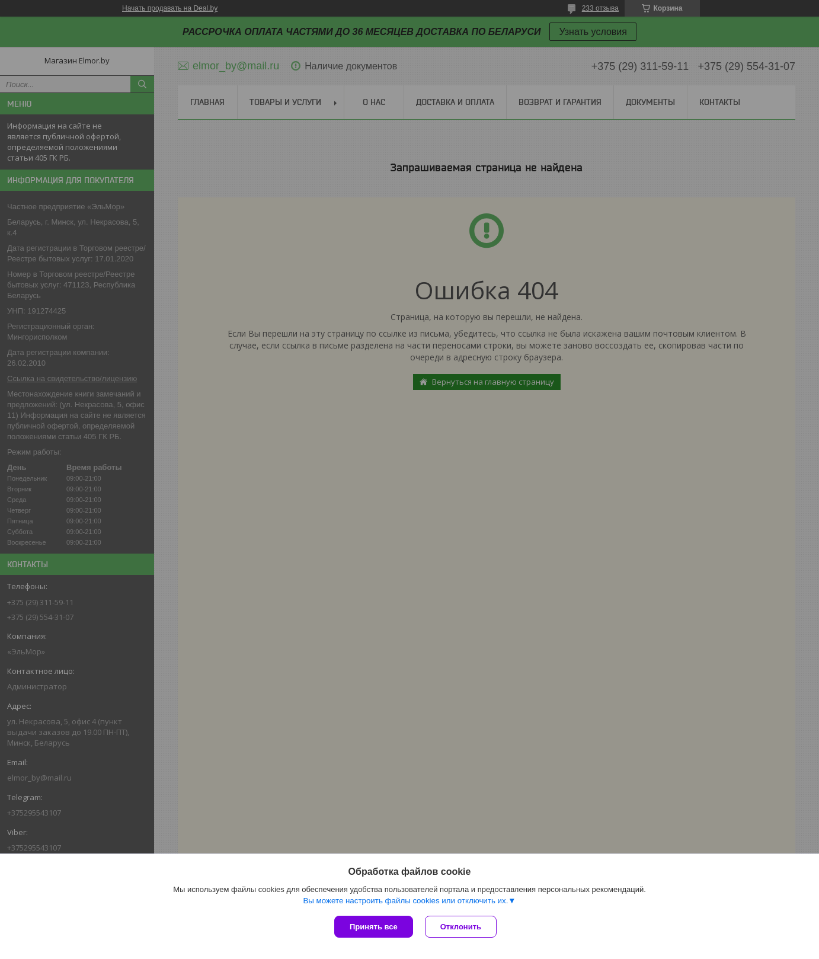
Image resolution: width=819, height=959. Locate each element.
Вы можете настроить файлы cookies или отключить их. (405, 900)
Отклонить (460, 926)
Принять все (374, 926)
